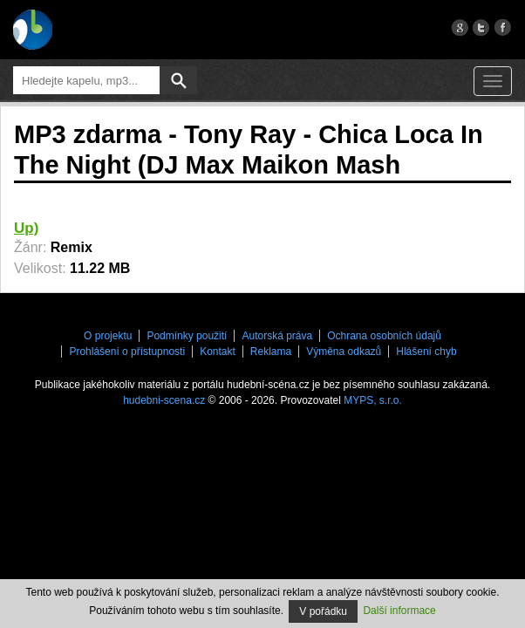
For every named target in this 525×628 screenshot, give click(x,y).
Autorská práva (277, 336)
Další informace (399, 610)
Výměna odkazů (343, 351)
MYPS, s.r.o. (373, 400)
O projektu (108, 336)
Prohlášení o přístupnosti (127, 351)
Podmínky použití (187, 336)
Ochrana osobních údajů (384, 336)
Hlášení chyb (426, 351)
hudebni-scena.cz (164, 400)
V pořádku (323, 611)
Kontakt (217, 351)
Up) (26, 228)
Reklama (270, 351)
